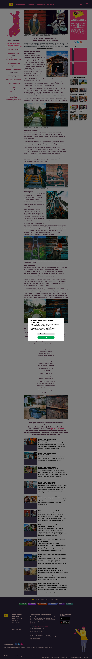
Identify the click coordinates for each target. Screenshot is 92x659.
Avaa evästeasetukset (46, 333)
